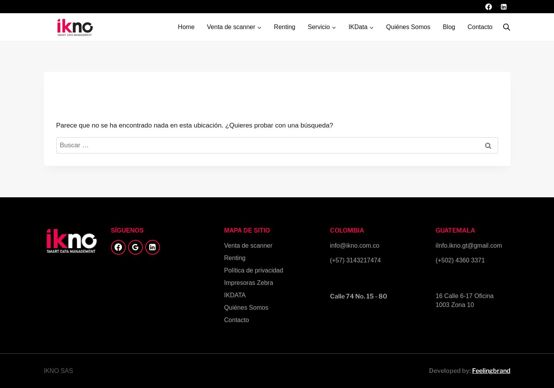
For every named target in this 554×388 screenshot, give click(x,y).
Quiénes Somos (408, 27)
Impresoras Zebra (248, 282)
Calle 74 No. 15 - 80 (358, 296)
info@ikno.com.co (354, 245)
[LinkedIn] (504, 6)
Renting (284, 27)
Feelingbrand (491, 370)
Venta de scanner (248, 245)
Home (186, 27)
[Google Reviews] (135, 247)
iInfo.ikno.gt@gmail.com (469, 245)
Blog (449, 27)
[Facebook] (488, 6)
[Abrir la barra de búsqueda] (507, 27)
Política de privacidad (253, 270)
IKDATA (234, 295)
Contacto (479, 27)
